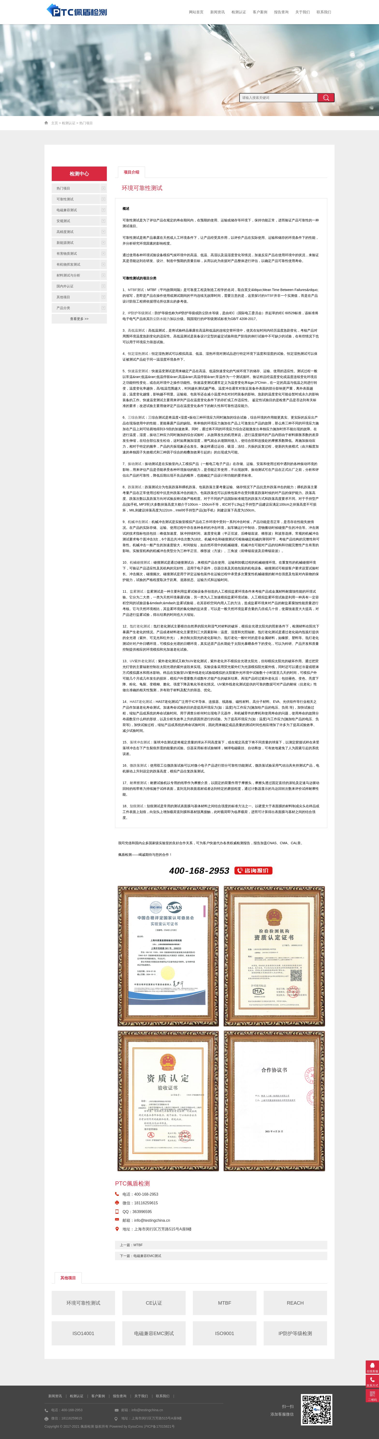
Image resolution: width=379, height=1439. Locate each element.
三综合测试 (136, 417)
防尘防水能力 (160, 319)
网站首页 (196, 12)
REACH (295, 1303)
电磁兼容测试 (67, 210)
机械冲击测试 (138, 522)
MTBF (269, 296)
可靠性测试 (65, 199)
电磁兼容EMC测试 (154, 1333)
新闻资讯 (217, 12)
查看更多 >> (79, 319)
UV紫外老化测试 (142, 661)
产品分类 (63, 308)
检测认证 (239, 12)
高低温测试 (136, 330)
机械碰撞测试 (140, 562)
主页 (54, 123)
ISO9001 (224, 1333)
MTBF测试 (136, 290)
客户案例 (260, 12)
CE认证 (154, 1303)
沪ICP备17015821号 (159, 1426)
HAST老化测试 (141, 702)
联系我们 (324, 12)
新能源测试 (65, 243)
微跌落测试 (138, 765)
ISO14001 (83, 1333)
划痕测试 (136, 806)
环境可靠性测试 (83, 1303)
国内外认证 (65, 286)
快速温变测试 (138, 371)
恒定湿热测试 (138, 354)
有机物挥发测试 (68, 264)
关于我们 (302, 12)
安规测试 (63, 221)
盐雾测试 (136, 591)
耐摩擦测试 (138, 783)
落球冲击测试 (140, 742)
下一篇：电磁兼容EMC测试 (140, 1256)
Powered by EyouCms (126, 1426)
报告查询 (281, 12)
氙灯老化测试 (140, 626)
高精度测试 (65, 232)
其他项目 (63, 297)
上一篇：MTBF (131, 1245)
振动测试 (134, 464)
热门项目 (86, 123)
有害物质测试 (67, 253)
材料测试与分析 (68, 275)
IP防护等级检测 (295, 1333)
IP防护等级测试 (139, 313)
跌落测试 (134, 487)
